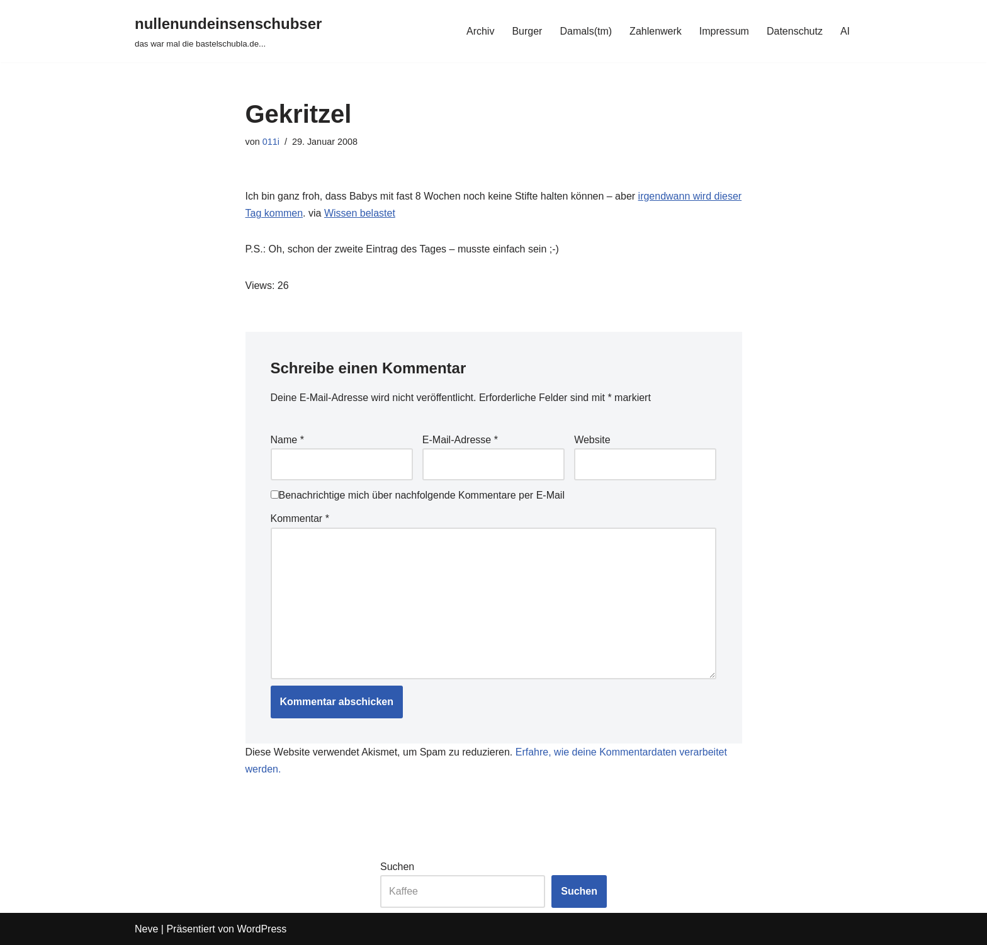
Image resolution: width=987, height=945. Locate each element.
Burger (527, 31)
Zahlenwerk (655, 31)
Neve (146, 929)
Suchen (397, 866)
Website (592, 439)
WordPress (261, 929)
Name (287, 439)
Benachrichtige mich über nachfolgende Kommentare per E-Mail (418, 495)
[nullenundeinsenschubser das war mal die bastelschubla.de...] (228, 31)
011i (270, 142)
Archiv (480, 31)
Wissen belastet (359, 213)
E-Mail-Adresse (460, 439)
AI (845, 31)
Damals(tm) (586, 31)
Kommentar (300, 518)
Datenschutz (795, 31)
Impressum (724, 31)
